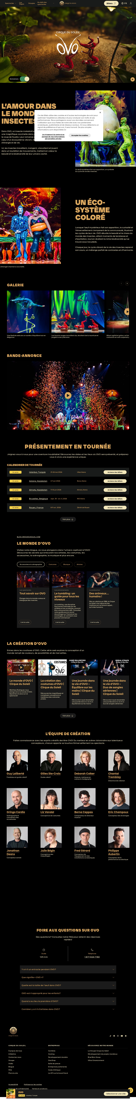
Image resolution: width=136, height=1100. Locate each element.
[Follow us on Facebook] (114, 1039)
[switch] (24, 79)
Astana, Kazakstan (38, 482)
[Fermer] (100, 112)
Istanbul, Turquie (37, 472)
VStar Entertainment (96, 1063)
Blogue (11, 1070)
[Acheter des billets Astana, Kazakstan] (115, 482)
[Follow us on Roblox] (126, 1039)
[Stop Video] (132, 79)
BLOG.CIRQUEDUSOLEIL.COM (28, 539)
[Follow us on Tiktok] (110, 1039)
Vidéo (10, 1067)
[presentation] (26, 1048)
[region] (68, 125)
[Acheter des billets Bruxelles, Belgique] (115, 500)
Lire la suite (25, 625)
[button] (127, 283)
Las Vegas (21, 3)
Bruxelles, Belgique (38, 500)
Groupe (11, 1063)
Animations (14, 79)
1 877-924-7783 (92, 960)
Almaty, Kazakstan (38, 491)
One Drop (52, 1063)
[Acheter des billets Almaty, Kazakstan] (115, 491)
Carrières (51, 1054)
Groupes (31, 3)
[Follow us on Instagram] (118, 1039)
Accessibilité (13, 1087)
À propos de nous (15, 1054)
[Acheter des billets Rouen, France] (115, 510)
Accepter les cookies (79, 135)
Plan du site (13, 1076)
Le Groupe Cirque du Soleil (98, 1054)
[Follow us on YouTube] (122, 1039)
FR (124, 3)
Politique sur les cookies (33, 1087)
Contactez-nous (14, 1060)
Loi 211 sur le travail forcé (58, 1076)
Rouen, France (36, 510)
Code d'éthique (54, 1073)
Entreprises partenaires (57, 1070)
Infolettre (12, 1057)
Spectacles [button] (11, 3)
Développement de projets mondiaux (102, 1057)
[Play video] (127, 311)
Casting (51, 1057)
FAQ (10, 1073)
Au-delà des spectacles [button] (46, 3)
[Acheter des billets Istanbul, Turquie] (115, 472)
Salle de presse (54, 1067)
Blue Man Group (94, 1060)
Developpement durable (58, 1060)
